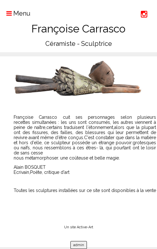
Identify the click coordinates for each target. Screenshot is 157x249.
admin (78, 245)
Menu (15, 13)
